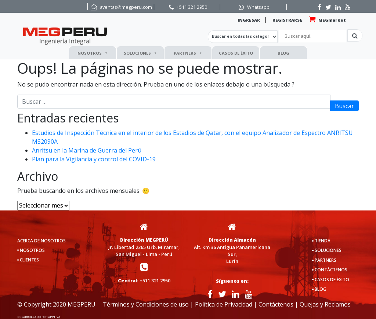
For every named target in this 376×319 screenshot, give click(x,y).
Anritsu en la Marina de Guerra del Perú (86, 150)
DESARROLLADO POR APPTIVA (38, 317)
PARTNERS (188, 53)
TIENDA (322, 241)
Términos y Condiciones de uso (146, 304)
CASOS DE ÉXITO (236, 53)
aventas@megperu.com (126, 7)
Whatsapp (258, 7)
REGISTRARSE (287, 20)
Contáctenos (275, 304)
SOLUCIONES (140, 53)
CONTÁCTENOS (331, 270)
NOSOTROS (92, 53)
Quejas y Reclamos (325, 304)
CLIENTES (29, 260)
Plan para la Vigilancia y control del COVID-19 (94, 159)
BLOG (283, 53)
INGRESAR (249, 20)
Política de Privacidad (223, 304)
